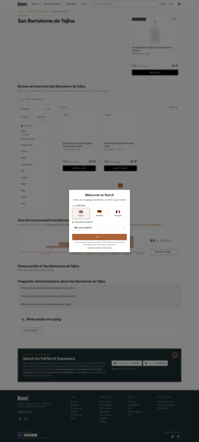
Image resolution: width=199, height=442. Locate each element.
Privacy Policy (107, 248)
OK (99, 237)
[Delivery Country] (99, 227)
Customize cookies (94, 248)
